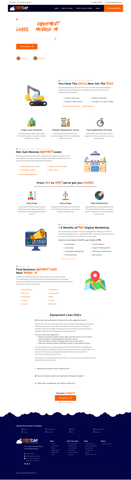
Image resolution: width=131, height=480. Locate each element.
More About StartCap (71, 106)
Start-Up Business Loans (29, 166)
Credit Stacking (73, 452)
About (53, 448)
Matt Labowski (41, 58)
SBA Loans (53, 170)
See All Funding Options (28, 174)
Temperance (53, 290)
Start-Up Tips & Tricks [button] (84, 8)
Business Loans (72, 446)
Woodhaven (26, 297)
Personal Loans (72, 444)
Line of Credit (72, 448)
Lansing (25, 432)
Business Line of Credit (57, 166)
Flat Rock (25, 293)
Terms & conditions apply (68, 259)
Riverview (52, 304)
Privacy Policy (89, 448)
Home (56, 8)
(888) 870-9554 (97, 2)
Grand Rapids (51, 429)
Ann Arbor (50, 432)
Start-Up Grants (107, 444)
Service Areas (89, 450)
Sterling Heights (100, 429)
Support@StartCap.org (114, 2)
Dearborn (98, 432)
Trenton (25, 300)
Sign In (14, 2)
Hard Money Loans (27, 170)
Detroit (25, 429)
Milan (51, 297)
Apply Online (55, 450)
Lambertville (53, 293)
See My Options (113, 8)
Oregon (24, 304)
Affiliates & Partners (91, 454)
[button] (65, 320)
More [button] (98, 8)
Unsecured (71, 450)
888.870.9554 (30, 454)
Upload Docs (55, 452)
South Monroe (27, 290)
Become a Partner (25, 2)
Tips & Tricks (54, 446)
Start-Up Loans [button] (66, 8)
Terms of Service (90, 444)
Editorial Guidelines (90, 446)
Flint (72, 432)
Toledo (51, 300)
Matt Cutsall (24, 58)
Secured (70, 454)
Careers (87, 452)
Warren (73, 429)
